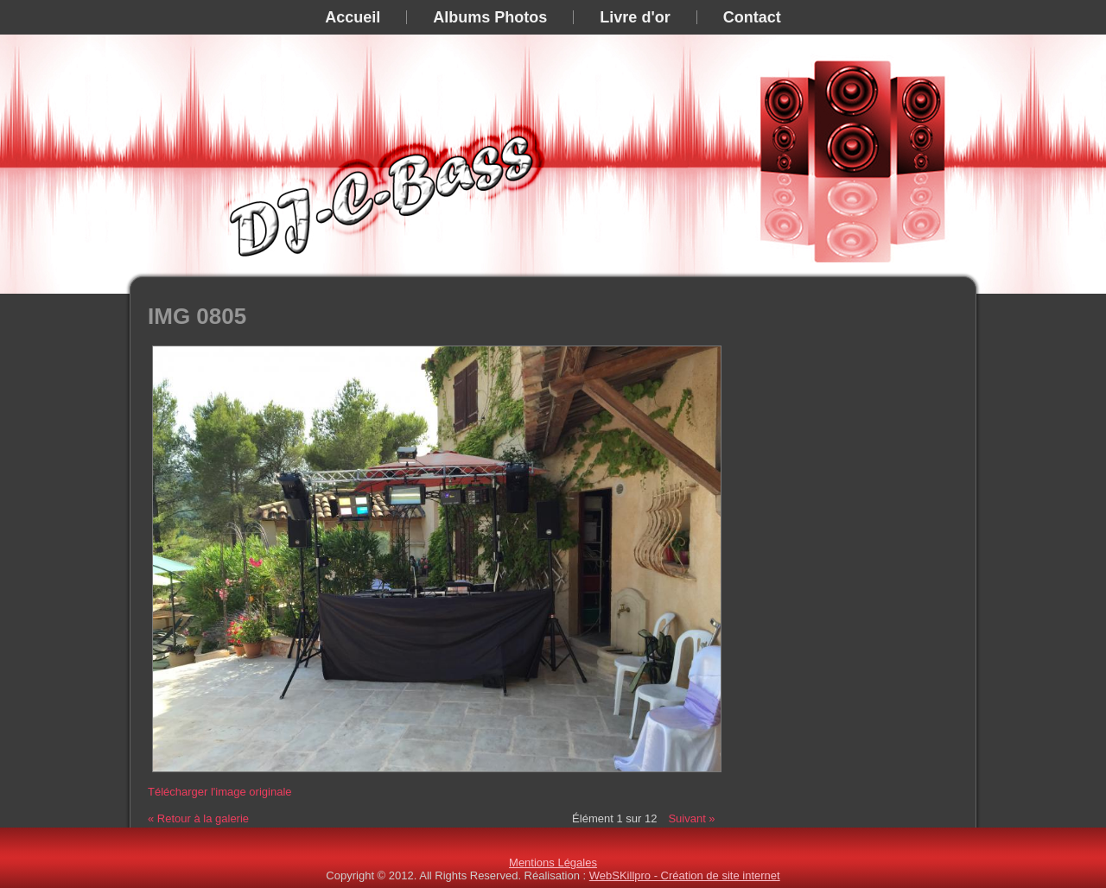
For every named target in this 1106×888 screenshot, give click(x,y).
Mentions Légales (553, 862)
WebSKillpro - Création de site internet (684, 875)
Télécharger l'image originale (220, 791)
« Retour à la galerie (198, 818)
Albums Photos (490, 17)
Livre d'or (635, 17)
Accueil (352, 17)
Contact (752, 17)
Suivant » (691, 818)
